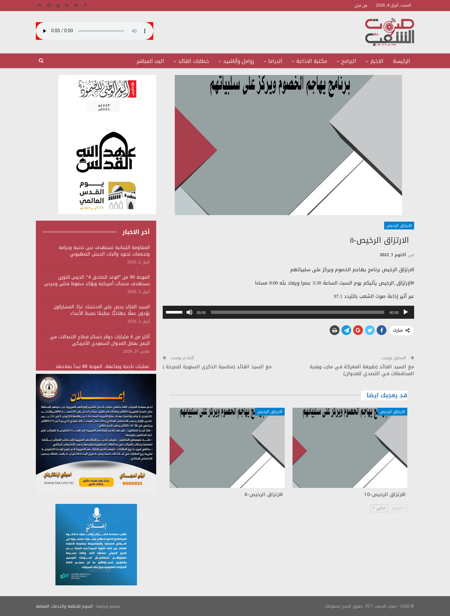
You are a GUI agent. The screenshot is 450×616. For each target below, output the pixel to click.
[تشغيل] (405, 312)
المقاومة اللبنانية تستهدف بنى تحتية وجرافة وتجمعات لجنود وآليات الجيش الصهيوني (104, 250)
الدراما (275, 61)
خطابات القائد (193, 61)
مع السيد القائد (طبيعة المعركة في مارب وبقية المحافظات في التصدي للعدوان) (362, 370)
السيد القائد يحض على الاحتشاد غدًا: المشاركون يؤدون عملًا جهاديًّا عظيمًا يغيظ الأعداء (101, 310)
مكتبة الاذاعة (311, 61)
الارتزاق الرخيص (399, 225)
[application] (288, 312)
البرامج (348, 61)
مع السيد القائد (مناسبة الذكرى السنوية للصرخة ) (217, 366)
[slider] (297, 312)
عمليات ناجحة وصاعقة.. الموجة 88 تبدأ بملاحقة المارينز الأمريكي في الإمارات (103, 369)
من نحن (361, 5)
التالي (379, 508)
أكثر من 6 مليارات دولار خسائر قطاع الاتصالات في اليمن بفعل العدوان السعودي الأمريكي (100, 340)
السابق (398, 508)
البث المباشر (150, 61)
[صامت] (189, 312)
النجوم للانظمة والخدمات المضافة (64, 605)
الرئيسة (401, 61)
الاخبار (376, 61)
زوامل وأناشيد (238, 61)
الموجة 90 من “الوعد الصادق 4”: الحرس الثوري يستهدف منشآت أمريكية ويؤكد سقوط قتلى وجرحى (97, 280)
